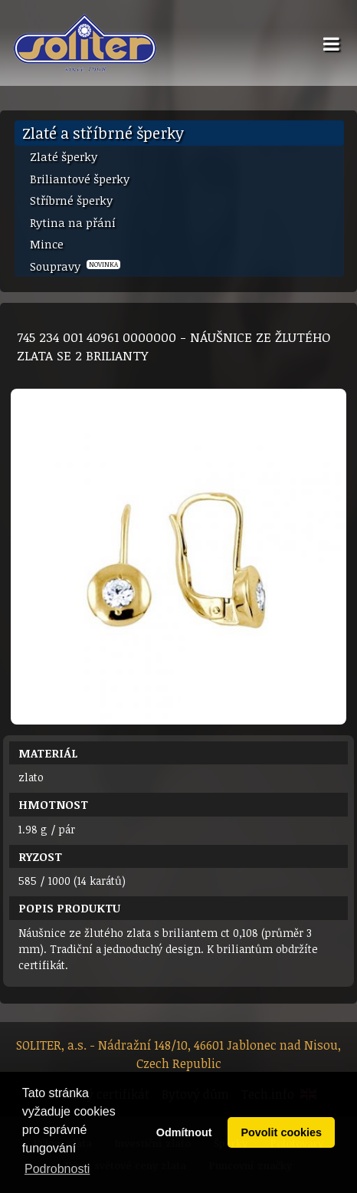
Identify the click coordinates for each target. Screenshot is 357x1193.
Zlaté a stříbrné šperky (103, 132)
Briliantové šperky (79, 178)
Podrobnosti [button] (57, 1168)
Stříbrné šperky (71, 200)
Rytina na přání (73, 222)
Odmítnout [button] (184, 1132)
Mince (47, 243)
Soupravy (75, 266)
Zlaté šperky (63, 156)
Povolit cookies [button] (281, 1132)
